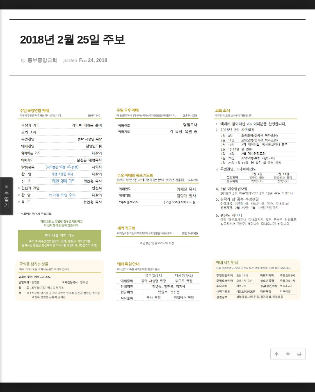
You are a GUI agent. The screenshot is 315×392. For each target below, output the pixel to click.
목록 (6, 196)
